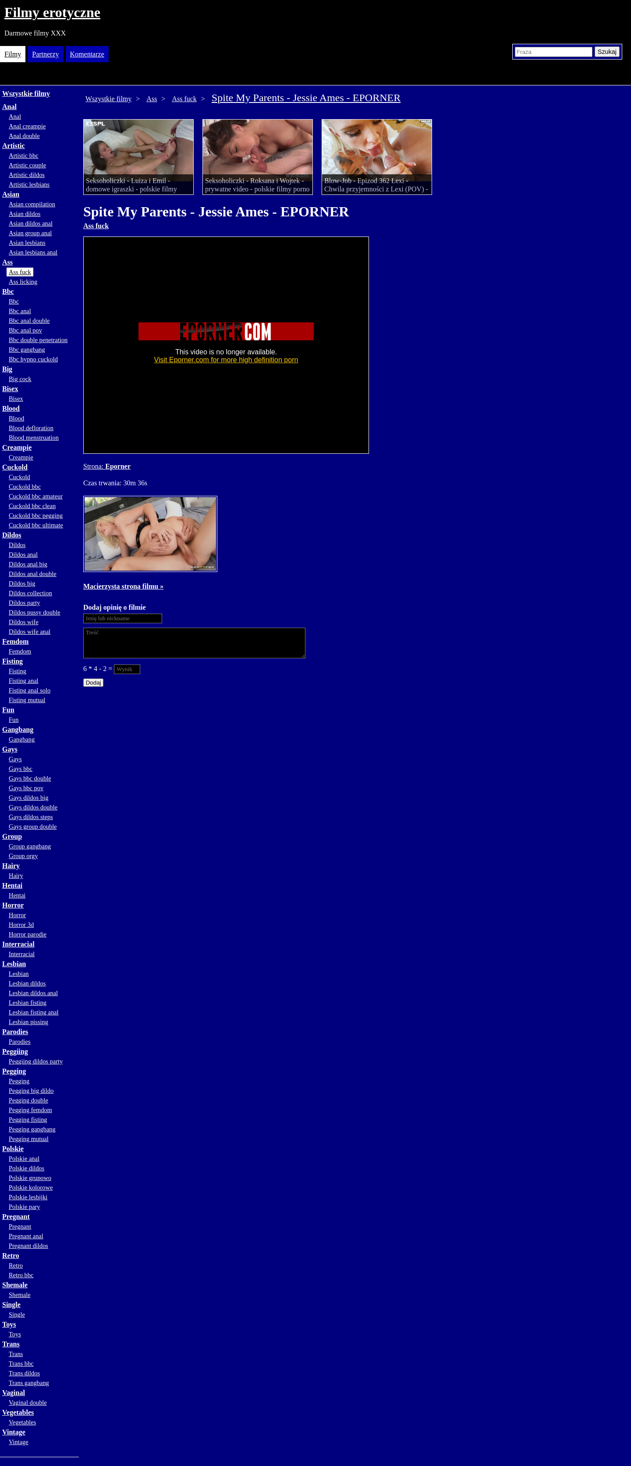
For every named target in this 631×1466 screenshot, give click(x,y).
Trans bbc (21, 1363)
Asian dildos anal (31, 223)
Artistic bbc (24, 155)
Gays (10, 749)
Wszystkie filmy (26, 93)
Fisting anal (24, 680)
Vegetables (18, 1412)
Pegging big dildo (31, 1090)
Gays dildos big (28, 797)
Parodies (15, 1031)
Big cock (20, 378)
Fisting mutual (27, 699)
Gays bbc (20, 768)
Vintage (13, 1432)
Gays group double (33, 826)
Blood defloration (31, 427)
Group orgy (23, 855)
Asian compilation (32, 204)
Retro (10, 1255)
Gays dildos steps (31, 816)
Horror (13, 905)
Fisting (12, 661)
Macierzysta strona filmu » (123, 586)
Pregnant (16, 1216)
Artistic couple (27, 165)
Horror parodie (27, 934)
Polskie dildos (26, 1168)
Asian (10, 194)
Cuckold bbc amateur (36, 496)
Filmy (12, 54)
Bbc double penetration (38, 339)
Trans (11, 1344)
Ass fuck (20, 272)
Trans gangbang (29, 1382)
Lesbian (14, 964)
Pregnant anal (26, 1236)
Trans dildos (24, 1373)
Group (12, 836)
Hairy (11, 865)
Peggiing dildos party (36, 1061)
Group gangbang (30, 846)
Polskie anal (24, 1158)
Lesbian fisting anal (34, 1012)
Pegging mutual (29, 1138)
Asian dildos (24, 213)
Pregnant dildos (28, 1245)
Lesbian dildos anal (33, 992)
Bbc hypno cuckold (33, 359)
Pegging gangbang (32, 1129)
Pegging (14, 1071)
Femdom (15, 641)
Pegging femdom (30, 1109)
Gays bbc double (30, 778)
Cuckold (15, 467)
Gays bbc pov (26, 787)
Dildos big (22, 583)
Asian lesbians (27, 242)
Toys (9, 1324)
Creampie (17, 447)
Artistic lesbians (29, 184)
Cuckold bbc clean (32, 505)
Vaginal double (28, 1402)
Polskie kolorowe (31, 1187)
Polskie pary (24, 1206)
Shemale (15, 1285)
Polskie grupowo (30, 1177)
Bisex (10, 388)
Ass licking (23, 281)
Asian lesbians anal (33, 252)
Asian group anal (30, 233)
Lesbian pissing (28, 1021)
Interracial (18, 944)
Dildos (11, 535)
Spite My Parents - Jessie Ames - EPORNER (306, 97)
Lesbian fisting (27, 1002)
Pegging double (28, 1100)
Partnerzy (45, 54)
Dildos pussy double (34, 612)
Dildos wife (24, 621)
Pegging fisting (28, 1119)
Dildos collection (30, 593)
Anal (9, 106)
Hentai (12, 885)
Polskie (13, 1148)
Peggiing (15, 1051)
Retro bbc (21, 1275)
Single (11, 1304)
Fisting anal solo (29, 690)
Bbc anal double (29, 320)
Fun (8, 710)
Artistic (13, 145)
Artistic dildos (27, 174)
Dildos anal (23, 554)
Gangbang (17, 729)
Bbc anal (20, 310)
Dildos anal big (28, 564)
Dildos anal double (33, 573)
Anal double (24, 135)
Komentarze (87, 54)
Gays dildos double (33, 807)
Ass (7, 262)
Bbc (8, 291)
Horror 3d (21, 924)
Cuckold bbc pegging (36, 515)
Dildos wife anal (29, 631)
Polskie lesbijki (28, 1197)
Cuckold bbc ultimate (36, 525)
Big (7, 369)
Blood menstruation (34, 437)
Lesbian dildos (27, 983)
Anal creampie (27, 126)
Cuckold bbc (25, 486)
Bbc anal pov (25, 330)
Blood (11, 408)
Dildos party (24, 602)
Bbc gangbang (27, 349)
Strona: (94, 466)
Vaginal (13, 1392)
